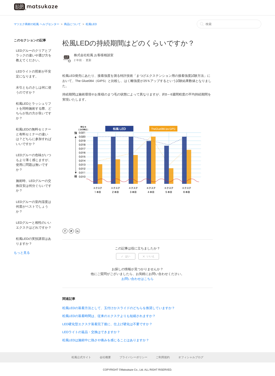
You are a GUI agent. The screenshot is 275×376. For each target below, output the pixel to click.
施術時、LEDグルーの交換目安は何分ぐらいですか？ (33, 185)
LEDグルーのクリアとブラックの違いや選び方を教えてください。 (33, 55)
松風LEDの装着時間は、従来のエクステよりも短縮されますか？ (109, 316)
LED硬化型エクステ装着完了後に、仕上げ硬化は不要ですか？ (107, 324)
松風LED (91, 24)
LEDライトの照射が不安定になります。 (33, 73)
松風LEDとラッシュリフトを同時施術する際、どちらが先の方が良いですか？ (33, 111)
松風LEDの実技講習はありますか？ (33, 241)
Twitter (71, 231)
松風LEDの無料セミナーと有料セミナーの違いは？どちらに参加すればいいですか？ (33, 136)
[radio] (125, 256)
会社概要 (105, 357)
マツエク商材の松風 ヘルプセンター (36, 24)
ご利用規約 (163, 357)
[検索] (229, 24)
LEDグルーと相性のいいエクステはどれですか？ (33, 225)
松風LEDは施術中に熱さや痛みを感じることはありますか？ (105, 340)
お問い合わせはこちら (137, 279)
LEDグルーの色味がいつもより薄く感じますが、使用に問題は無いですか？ (33, 162)
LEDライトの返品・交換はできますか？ (91, 332)
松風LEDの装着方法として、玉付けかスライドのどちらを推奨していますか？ (118, 308)
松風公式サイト (81, 357)
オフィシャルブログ (190, 357)
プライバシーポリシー (133, 357)
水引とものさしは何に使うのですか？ (33, 90)
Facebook (65, 231)
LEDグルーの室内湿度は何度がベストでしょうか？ (33, 206)
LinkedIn (77, 231)
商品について (72, 24)
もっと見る (22, 252)
